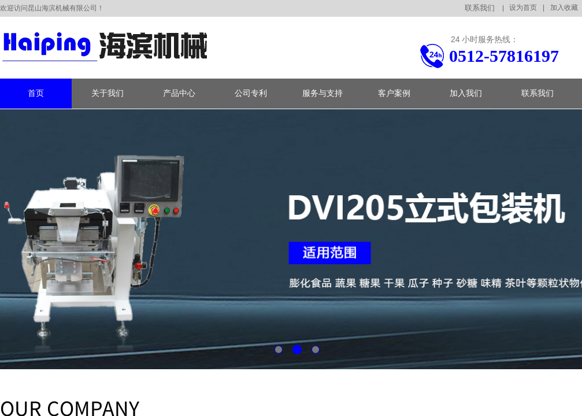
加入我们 (466, 93)
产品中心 (179, 93)
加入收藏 (564, 7)
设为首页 (523, 7)
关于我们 (107, 93)
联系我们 (537, 93)
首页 (36, 93)
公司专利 (251, 93)
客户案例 (394, 93)
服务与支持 (322, 93)
